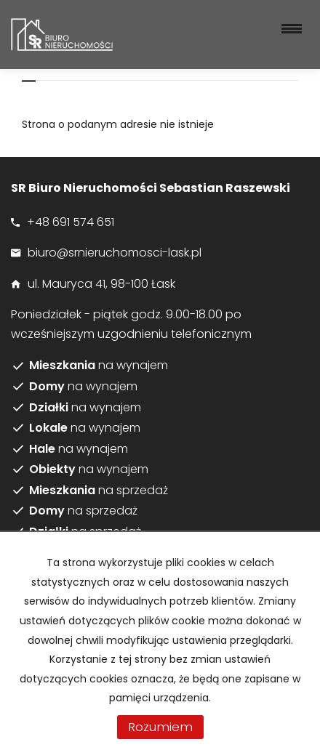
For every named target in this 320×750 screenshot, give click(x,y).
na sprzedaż (98, 491)
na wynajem (98, 366)
